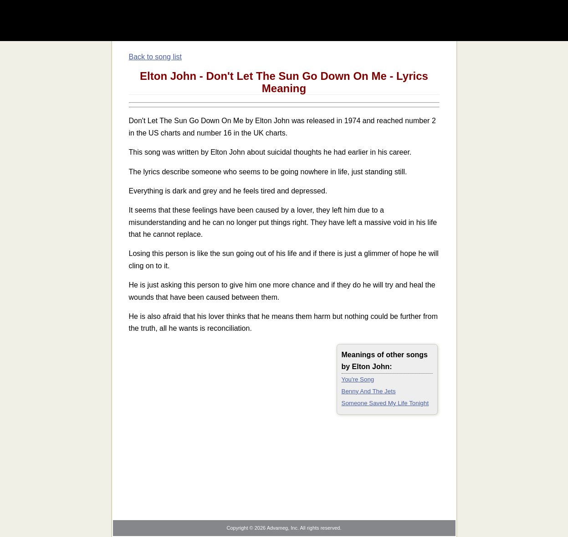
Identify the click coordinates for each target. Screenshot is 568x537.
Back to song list (155, 57)
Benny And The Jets (369, 391)
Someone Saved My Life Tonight (385, 403)
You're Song (358, 379)
